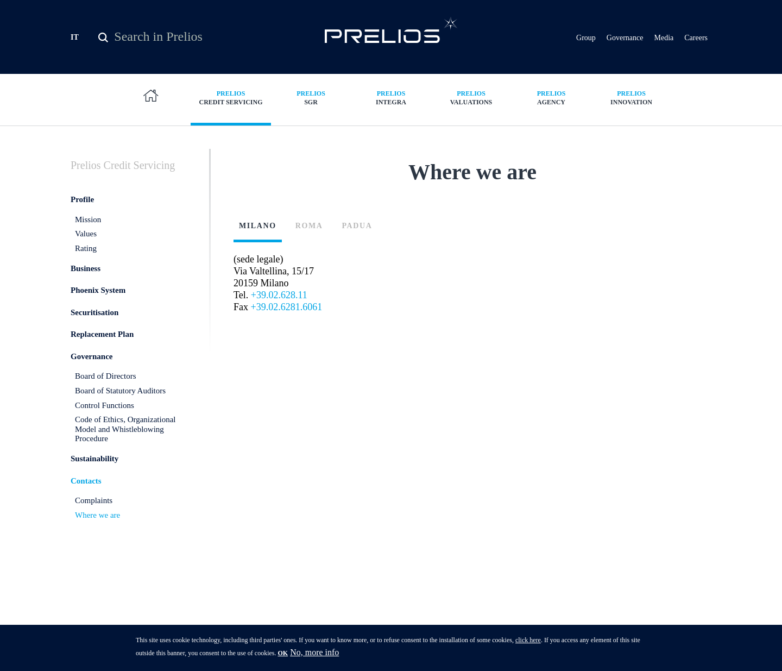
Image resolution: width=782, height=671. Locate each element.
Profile (82, 206)
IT (75, 37)
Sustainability (94, 465)
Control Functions (104, 412)
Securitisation (94, 319)
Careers (696, 38)
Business (85, 275)
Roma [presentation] (309, 233)
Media (663, 38)
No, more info (314, 652)
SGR (311, 97)
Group (586, 38)
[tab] (262, 244)
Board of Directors (105, 383)
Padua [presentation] (357, 233)
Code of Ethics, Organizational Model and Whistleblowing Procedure (125, 436)
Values (86, 241)
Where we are (97, 522)
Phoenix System (98, 297)
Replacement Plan (102, 341)
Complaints (93, 507)
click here (528, 640)
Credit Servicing (231, 97)
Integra (391, 97)
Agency (551, 97)
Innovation (631, 97)
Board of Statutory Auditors (120, 397)
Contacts (86, 488)
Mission (88, 226)
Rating (86, 255)
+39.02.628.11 (279, 302)
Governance (625, 38)
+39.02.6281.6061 (287, 314)
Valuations (471, 97)
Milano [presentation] (257, 233)
